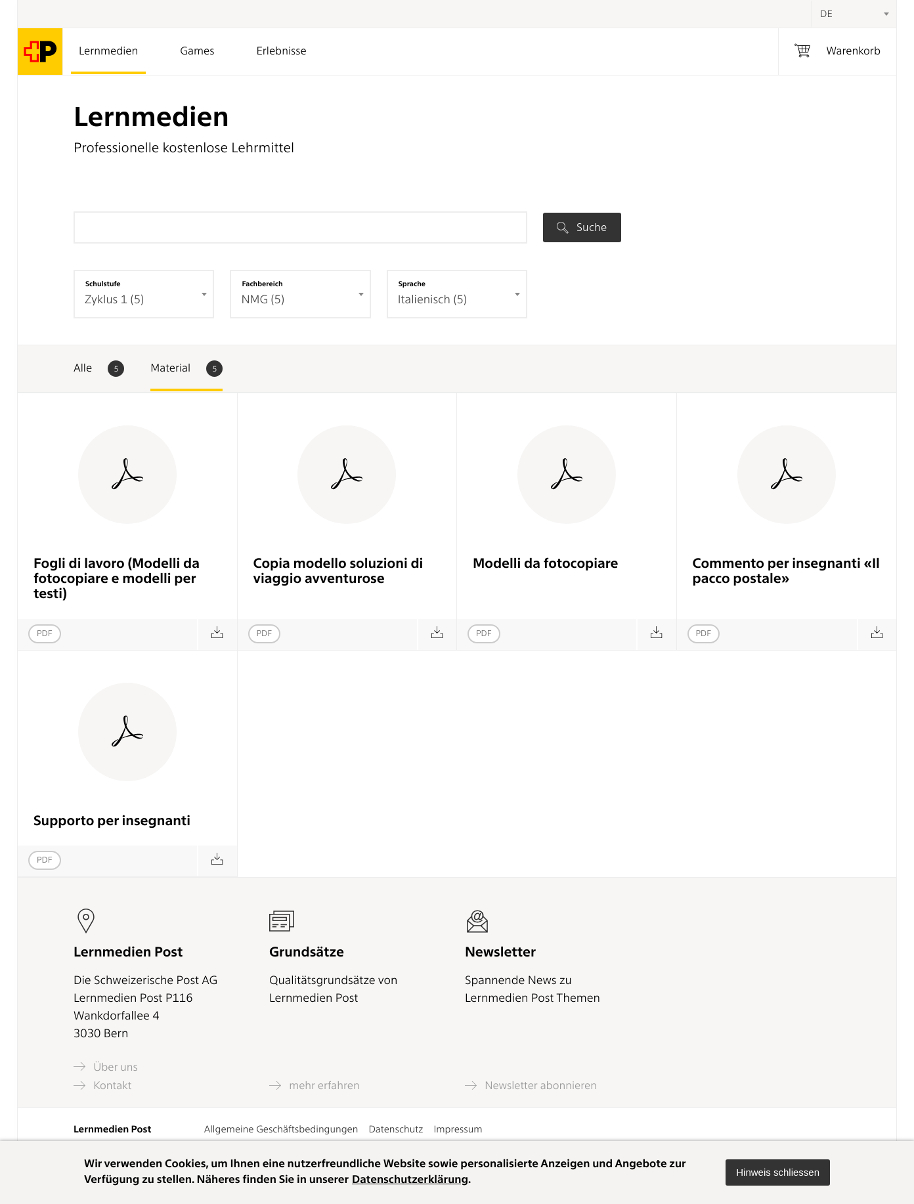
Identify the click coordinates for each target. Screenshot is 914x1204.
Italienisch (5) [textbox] (432, 300)
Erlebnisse (281, 51)
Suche (582, 227)
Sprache (412, 283)
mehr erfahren (314, 1085)
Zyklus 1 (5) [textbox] (114, 300)
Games (197, 51)
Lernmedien (108, 51)
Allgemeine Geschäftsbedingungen (281, 1129)
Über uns (106, 1066)
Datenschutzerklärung (410, 1179)
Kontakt (102, 1085)
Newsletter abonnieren (531, 1085)
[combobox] (853, 14)
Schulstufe (103, 283)
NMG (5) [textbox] (262, 300)
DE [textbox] (826, 14)
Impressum (457, 1129)
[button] (778, 1172)
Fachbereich (262, 283)
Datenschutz (395, 1129)
